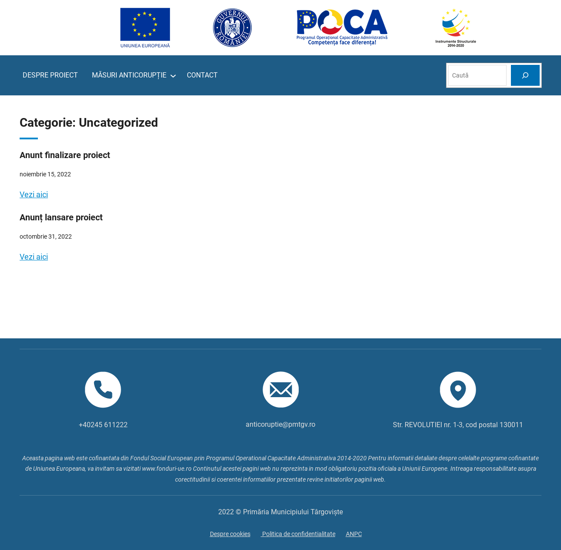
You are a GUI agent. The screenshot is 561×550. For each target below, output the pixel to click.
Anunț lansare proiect (61, 217)
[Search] (525, 75)
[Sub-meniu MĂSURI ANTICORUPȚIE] (173, 75)
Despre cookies (230, 533)
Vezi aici (34, 194)
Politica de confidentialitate (298, 533)
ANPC (354, 533)
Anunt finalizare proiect (65, 155)
